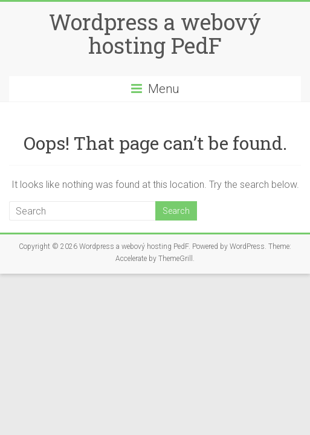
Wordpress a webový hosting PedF (155, 33)
